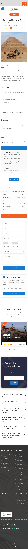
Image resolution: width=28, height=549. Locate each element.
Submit (14, 382)
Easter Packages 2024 (7, 464)
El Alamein (19, 477)
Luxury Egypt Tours (8, 470)
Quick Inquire (14, 14)
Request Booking (14, 268)
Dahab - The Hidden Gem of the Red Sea (22, 485)
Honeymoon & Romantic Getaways (6, 456)
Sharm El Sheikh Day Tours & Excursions (21, 472)
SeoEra (20, 544)
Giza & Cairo (6, 467)
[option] (14, 47)
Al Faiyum (19, 489)
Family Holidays (7, 461)
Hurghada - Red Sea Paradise (21, 480)
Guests (6, 251)
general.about (20, 498)
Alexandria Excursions (19, 459)
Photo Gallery (20, 503)
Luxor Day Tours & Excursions (21, 463)
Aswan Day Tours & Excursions (21, 468)
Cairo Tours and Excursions (10, 25)
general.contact (21, 501)
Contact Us (14, 293)
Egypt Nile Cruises (7, 498)
